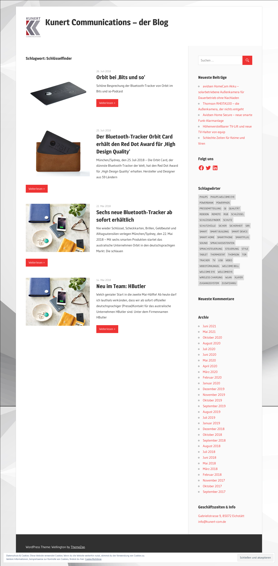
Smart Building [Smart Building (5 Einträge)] (219, 231)
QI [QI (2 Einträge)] (225, 208)
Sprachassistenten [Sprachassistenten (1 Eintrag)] (222, 242)
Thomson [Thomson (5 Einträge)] (233, 254)
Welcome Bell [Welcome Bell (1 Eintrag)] (230, 266)
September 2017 (214, 492)
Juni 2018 (209, 457)
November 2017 (214, 480)
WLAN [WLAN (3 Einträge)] (228, 277)
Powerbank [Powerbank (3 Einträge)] (206, 202)
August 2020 (212, 343)
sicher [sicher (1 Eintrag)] (223, 225)
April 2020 (210, 366)
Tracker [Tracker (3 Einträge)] (205, 260)
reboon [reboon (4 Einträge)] (204, 214)
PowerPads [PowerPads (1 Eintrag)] (223, 202)
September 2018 (214, 440)
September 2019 (214, 406)
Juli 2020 (209, 349)
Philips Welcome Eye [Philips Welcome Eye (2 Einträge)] (223, 196)
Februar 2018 (212, 474)
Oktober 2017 (212, 486)
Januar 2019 (211, 423)
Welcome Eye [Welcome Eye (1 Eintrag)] (207, 271)
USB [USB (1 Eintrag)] (220, 260)
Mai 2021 (209, 332)
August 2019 (211, 412)
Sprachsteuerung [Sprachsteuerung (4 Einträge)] (211, 248)
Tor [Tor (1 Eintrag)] (244, 254)
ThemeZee (78, 547)
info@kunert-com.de (212, 522)
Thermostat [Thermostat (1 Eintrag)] (218, 254)
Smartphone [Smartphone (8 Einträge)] (225, 237)
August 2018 (212, 446)
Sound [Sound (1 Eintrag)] (203, 242)
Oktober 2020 (212, 337)
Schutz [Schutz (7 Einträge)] (227, 219)
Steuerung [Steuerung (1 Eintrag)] (232, 248)
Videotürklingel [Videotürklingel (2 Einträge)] (209, 266)
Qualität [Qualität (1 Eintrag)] (234, 208)
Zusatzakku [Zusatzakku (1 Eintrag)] (229, 283)
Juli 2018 (209, 452)
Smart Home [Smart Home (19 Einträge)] (207, 237)
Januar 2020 (211, 383)
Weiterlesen (106, 103)
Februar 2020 (212, 377)
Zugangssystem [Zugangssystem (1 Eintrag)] (209, 283)
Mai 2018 (209, 463)
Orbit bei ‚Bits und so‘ (120, 77)
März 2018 (210, 469)
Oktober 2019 (212, 400)
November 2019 (214, 395)
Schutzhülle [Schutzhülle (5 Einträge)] (208, 225)
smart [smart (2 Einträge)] (203, 231)
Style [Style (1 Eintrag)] (245, 248)
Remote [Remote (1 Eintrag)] (216, 214)
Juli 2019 (209, 417)
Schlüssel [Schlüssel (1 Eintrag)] (237, 214)
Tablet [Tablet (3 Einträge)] (204, 254)
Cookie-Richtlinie (93, 559)
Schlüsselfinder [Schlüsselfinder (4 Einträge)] (210, 219)
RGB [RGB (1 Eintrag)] (226, 214)
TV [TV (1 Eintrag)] (214, 260)
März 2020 (210, 372)
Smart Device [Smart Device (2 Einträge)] (240, 231)
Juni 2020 (209, 354)
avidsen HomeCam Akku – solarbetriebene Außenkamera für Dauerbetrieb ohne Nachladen (221, 92)
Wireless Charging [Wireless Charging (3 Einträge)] (211, 277)
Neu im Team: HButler (121, 286)
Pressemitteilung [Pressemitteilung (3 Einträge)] (210, 208)
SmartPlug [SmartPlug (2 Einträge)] (242, 237)
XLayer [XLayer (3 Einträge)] (239, 277)
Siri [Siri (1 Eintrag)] (248, 225)
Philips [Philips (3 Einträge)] (204, 196)
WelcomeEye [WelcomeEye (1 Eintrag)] (225, 271)
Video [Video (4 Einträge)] (229, 260)
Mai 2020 (209, 360)
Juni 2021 (209, 326)
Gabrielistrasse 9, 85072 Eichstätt (221, 516)
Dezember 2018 (214, 429)
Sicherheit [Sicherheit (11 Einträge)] (236, 225)
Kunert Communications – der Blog (106, 22)
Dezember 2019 (213, 389)
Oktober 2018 (212, 435)
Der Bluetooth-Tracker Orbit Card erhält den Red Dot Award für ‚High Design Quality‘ (135, 144)
